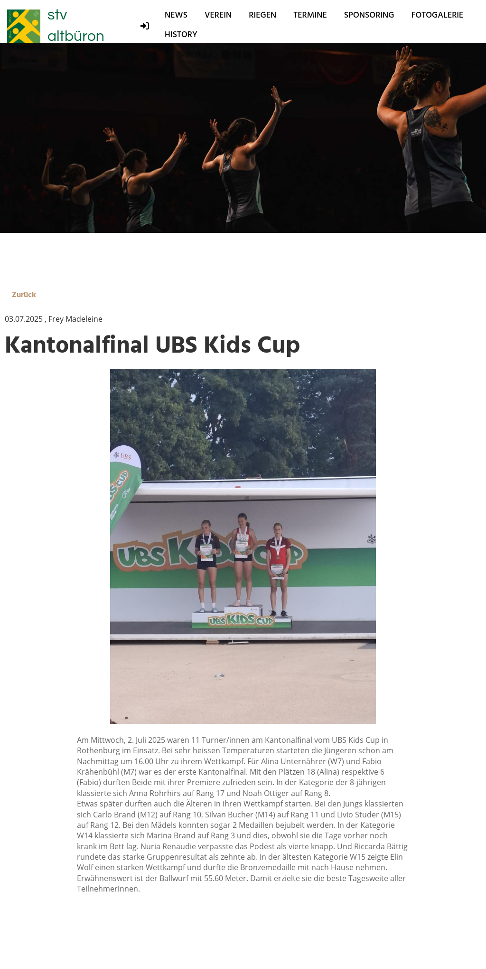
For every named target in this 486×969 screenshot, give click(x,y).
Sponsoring (369, 15)
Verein (218, 15)
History (181, 34)
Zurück (24, 294)
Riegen (262, 15)
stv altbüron (75, 25)
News (176, 15)
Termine (310, 15)
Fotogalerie (437, 15)
